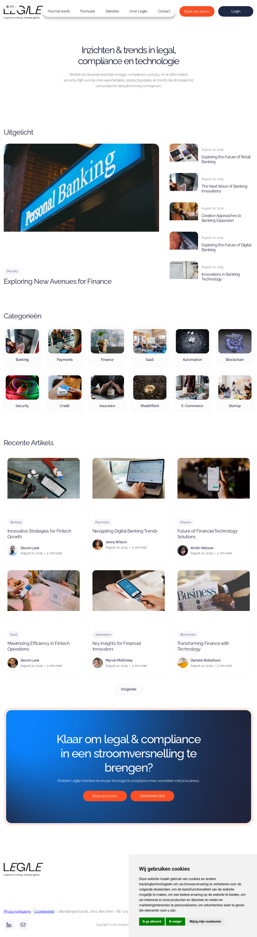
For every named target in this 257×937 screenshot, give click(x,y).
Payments (102, 522)
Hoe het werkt (59, 11)
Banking (16, 522)
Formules (87, 11)
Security (12, 271)
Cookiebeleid (44, 911)
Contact (164, 11)
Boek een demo (196, 11)
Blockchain (188, 634)
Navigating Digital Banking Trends (125, 531)
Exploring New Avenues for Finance (58, 281)
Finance (185, 522)
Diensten (112, 11)
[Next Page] (129, 689)
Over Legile (138, 11)
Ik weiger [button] (175, 921)
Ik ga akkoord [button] (152, 921)
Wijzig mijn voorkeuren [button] (205, 921)
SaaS (14, 634)
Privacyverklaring (17, 911)
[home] (17, 11)
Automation (103, 634)
